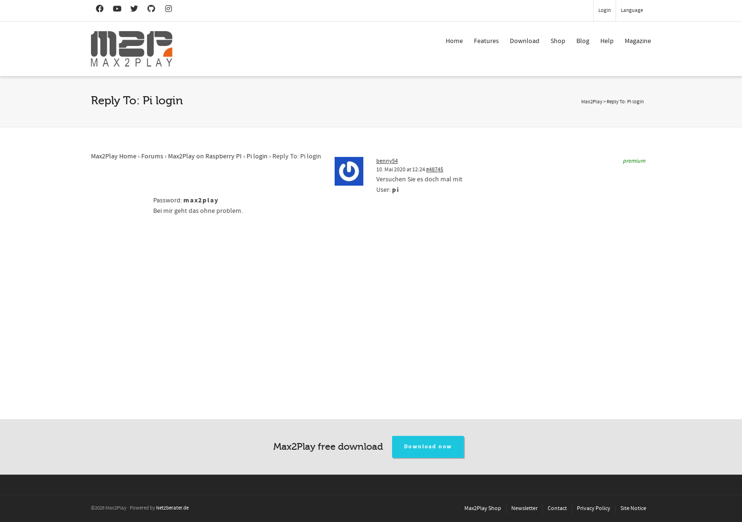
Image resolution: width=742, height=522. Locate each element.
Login (604, 10)
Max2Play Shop (482, 508)
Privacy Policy (593, 508)
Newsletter (524, 508)
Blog (582, 41)
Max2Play (591, 102)
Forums (152, 156)
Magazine (638, 41)
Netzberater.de (172, 508)
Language (632, 10)
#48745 (434, 169)
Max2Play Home (113, 156)
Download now (428, 447)
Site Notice (633, 508)
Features (486, 41)
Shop (558, 41)
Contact (557, 508)
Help (607, 41)
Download (525, 41)
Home (454, 41)
